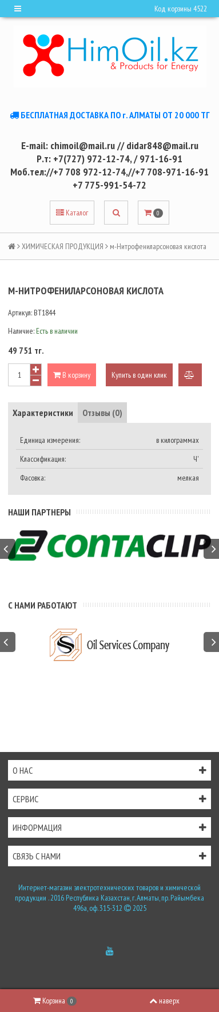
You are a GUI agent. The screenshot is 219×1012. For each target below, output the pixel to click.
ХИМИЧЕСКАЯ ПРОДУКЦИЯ (62, 246)
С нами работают (42, 605)
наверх (164, 1000)
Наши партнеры (39, 512)
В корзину (71, 375)
